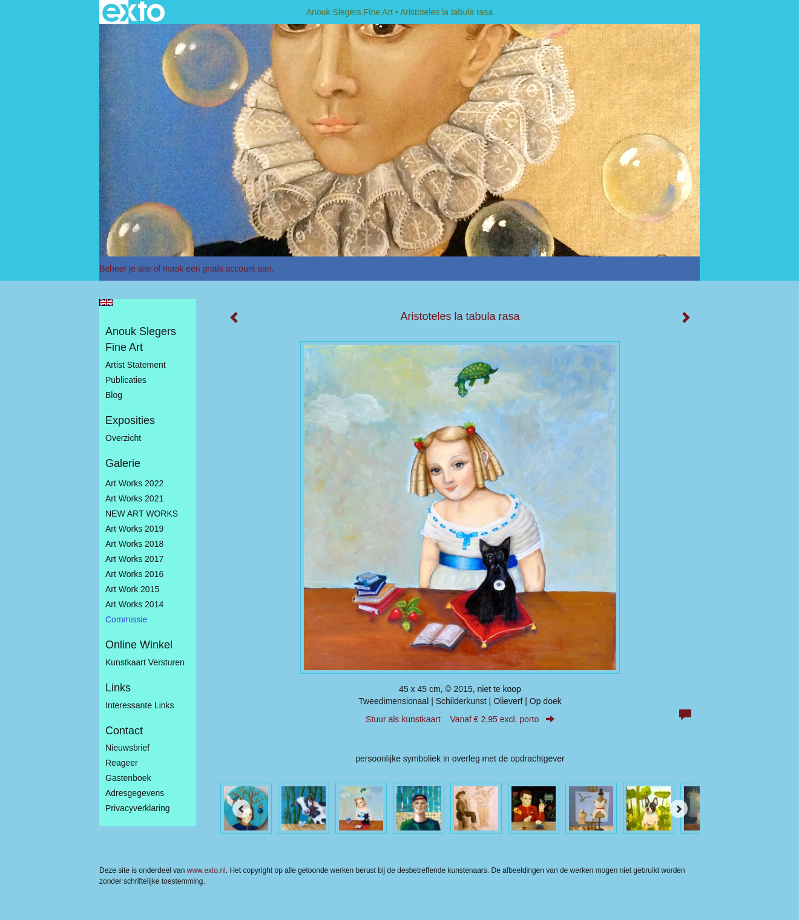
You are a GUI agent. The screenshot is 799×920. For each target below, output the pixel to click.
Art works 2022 (134, 483)
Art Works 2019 (134, 528)
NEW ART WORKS (141, 513)
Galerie (122, 463)
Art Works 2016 (134, 574)
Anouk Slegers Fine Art (349, 12)
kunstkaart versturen (145, 662)
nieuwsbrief (127, 747)
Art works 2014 (134, 604)
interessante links (139, 705)
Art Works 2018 (134, 544)
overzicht (123, 438)
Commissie (126, 619)
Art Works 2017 (134, 559)
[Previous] (241, 809)
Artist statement (135, 365)
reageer (121, 763)
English (106, 302)
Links (118, 688)
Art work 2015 (132, 589)
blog (113, 395)
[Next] (678, 809)
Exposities (130, 420)
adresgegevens (134, 793)
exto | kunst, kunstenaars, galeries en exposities (133, 12)
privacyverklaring (137, 808)
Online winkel (139, 645)
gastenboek (128, 778)
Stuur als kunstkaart (460, 719)
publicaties (125, 380)
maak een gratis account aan (217, 268)
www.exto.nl (206, 870)
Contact (124, 731)
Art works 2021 (134, 498)
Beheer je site (125, 268)
